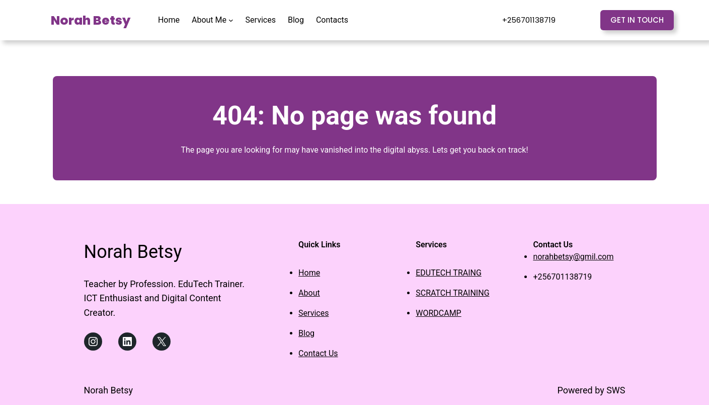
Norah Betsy (90, 20)
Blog (306, 333)
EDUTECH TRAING (449, 273)
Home (309, 273)
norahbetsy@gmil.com (573, 256)
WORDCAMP (438, 313)
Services (313, 313)
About (309, 293)
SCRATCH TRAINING (452, 293)
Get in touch (637, 20)
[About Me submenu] (230, 20)
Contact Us (318, 353)
